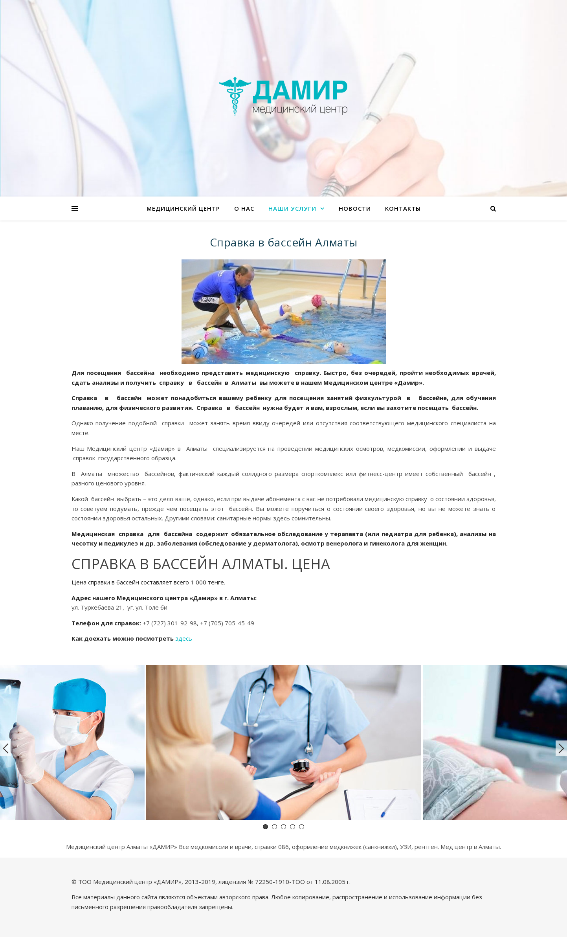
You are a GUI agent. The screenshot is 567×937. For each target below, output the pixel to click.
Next (561, 748)
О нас (244, 208)
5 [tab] (301, 826)
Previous (5, 748)
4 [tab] (292, 826)
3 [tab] (283, 826)
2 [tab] (274, 826)
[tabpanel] (283, 744)
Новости (355, 208)
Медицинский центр (183, 208)
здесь (183, 638)
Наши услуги (292, 208)
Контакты (403, 208)
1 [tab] (265, 826)
